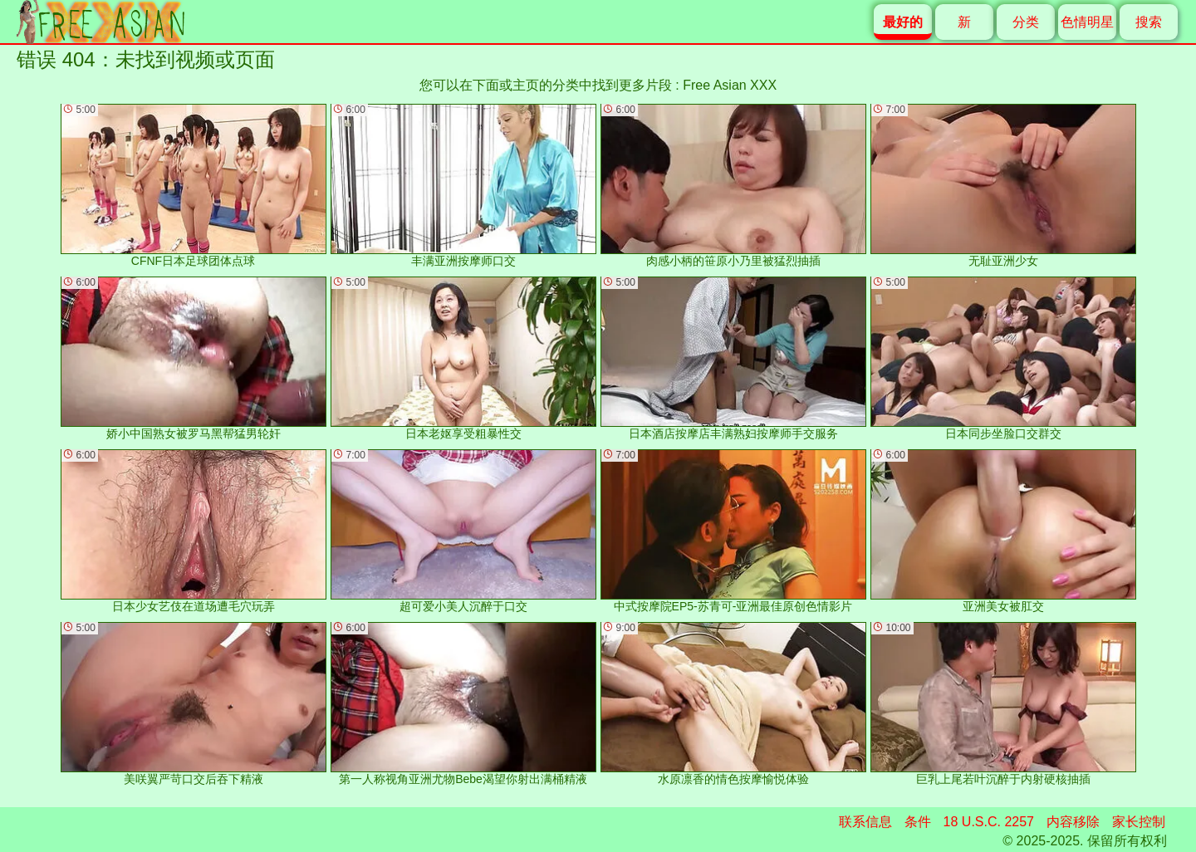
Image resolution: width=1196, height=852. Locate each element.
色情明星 (1087, 22)
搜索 (1148, 22)
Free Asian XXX (730, 85)
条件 (917, 822)
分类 (1025, 22)
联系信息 (865, 822)
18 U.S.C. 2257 (989, 822)
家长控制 (1138, 822)
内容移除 (1073, 822)
